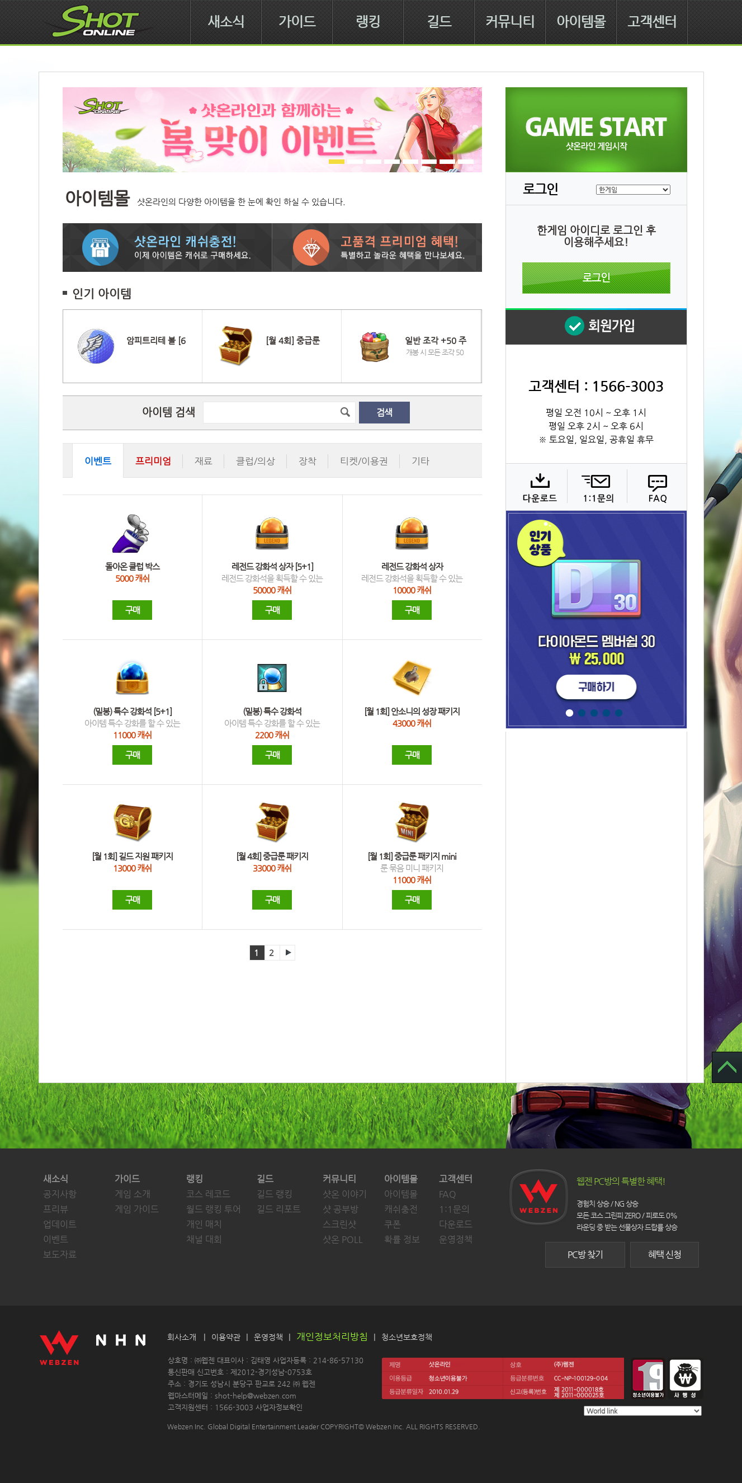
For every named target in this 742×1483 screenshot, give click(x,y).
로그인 (596, 278)
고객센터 (652, 22)
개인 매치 (204, 1224)
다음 (287, 953)
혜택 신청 (664, 1254)
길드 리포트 (279, 1209)
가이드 (296, 22)
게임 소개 (132, 1194)
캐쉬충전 (401, 1209)
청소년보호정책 (406, 1337)
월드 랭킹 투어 (213, 1209)
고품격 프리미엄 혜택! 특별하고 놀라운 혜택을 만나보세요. (377, 247)
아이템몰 (581, 22)
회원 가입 (596, 326)
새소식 (225, 22)
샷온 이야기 (345, 1194)
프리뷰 (55, 1209)
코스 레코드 (208, 1194)
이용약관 (225, 1337)
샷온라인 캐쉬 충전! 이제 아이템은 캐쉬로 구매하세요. (167, 247)
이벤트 (55, 1239)
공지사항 (60, 1194)
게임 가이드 (137, 1209)
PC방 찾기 (585, 1254)
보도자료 (60, 1254)
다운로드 (536, 486)
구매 (132, 610)
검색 (384, 412)
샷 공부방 (340, 1209)
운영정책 (455, 1239)
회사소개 (181, 1337)
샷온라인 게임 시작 (596, 129)
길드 (439, 22)
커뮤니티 (510, 22)
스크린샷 (339, 1224)
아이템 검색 (168, 412)
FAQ (656, 486)
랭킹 (368, 22)
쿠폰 (392, 1224)
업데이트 (60, 1224)
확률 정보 (402, 1239)
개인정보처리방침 (332, 1336)
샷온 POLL (343, 1239)
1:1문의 (454, 1209)
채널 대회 (204, 1239)
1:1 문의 (596, 486)
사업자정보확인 (279, 1407)
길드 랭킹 (274, 1194)
